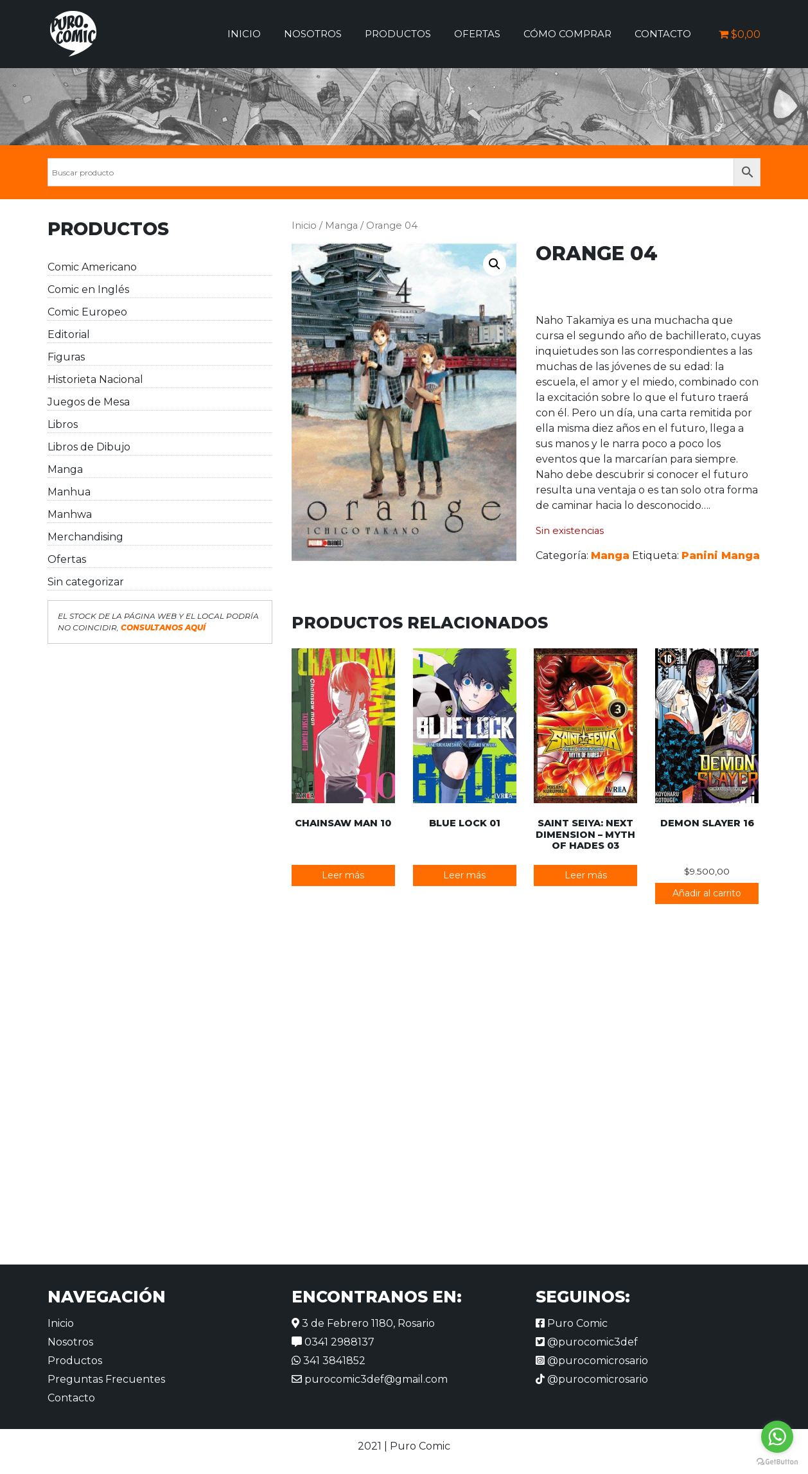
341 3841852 (328, 1360)
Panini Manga (720, 555)
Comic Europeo (87, 312)
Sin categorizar (86, 582)
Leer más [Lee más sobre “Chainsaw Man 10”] (343, 875)
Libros (63, 424)
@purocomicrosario (592, 1360)
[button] (494, 264)
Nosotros (313, 34)
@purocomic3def (587, 1342)
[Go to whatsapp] (777, 1437)
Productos (398, 34)
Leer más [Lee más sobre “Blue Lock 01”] (464, 875)
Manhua (69, 492)
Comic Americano (92, 267)
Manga (65, 469)
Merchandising (85, 537)
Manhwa (70, 514)
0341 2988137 (333, 1342)
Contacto (663, 34)
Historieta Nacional (95, 379)
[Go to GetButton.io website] (777, 1461)
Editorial (69, 334)
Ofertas (477, 34)
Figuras (66, 357)
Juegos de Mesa (89, 402)
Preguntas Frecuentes (106, 1379)
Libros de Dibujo (89, 447)
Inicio (244, 34)
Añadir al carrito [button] (706, 893)
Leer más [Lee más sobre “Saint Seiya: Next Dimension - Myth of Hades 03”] (586, 875)
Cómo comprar (567, 34)
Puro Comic (572, 1323)
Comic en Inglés (88, 289)
